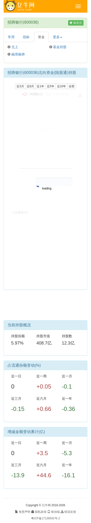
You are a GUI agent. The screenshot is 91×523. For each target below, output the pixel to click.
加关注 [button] (76, 23)
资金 (41, 37)
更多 (57, 37)
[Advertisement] (45, 307)
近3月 (20, 86)
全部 (71, 86)
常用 (11, 37)
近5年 (50, 86)
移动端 (53, 512)
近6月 (30, 86)
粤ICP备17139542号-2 (45, 518)
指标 (26, 37)
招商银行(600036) (23, 22)
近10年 (61, 86)
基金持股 (59, 47)
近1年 (40, 86)
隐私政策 (39, 512)
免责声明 (22, 512)
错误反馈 (68, 512)
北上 (14, 47)
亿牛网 (46, 505)
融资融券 (18, 54)
